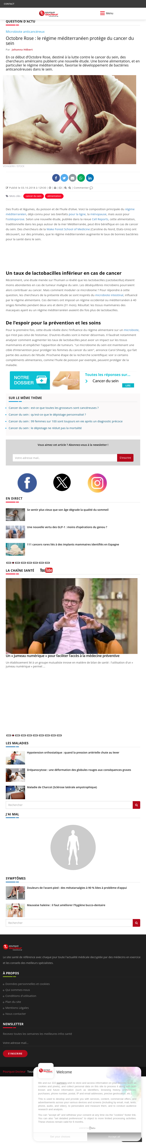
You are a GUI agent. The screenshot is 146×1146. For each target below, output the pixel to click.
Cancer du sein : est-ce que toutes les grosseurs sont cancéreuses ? (54, 408)
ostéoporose (15, 219)
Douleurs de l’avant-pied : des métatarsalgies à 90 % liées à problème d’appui (77, 888)
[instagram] (102, 483)
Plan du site (13, 1002)
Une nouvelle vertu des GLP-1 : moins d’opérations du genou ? (67, 527)
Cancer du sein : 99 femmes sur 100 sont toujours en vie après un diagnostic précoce (66, 421)
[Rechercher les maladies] (136, 805)
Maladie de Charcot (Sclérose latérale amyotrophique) (62, 787)
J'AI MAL (12, 814)
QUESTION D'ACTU (20, 21)
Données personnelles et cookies (27, 984)
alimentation (54, 196)
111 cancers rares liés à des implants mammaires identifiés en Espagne (73, 544)
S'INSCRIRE (15, 1053)
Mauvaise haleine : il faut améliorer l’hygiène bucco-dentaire (66, 905)
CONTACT (9, 3)
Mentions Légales (17, 1008)
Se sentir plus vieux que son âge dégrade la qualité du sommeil (68, 510)
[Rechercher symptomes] (136, 923)
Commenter (83, 187)
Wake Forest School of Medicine (68, 229)
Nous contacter (15, 1014)
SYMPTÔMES (16, 878)
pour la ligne (77, 214)
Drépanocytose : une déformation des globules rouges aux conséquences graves (79, 770)
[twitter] (67, 482)
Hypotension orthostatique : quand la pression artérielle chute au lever (73, 752)
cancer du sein (33, 196)
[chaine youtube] (46, 571)
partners (62, 1082)
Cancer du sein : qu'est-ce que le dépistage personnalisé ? (47, 414)
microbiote (131, 330)
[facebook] (32, 482)
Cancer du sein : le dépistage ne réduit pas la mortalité (45, 428)
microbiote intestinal (109, 295)
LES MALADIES (17, 743)
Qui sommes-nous (17, 990)
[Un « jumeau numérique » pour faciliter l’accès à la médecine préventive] (73, 616)
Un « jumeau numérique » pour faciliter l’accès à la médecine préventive (62, 655)
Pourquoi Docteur (14, 1071)
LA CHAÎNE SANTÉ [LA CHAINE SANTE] (20, 570)
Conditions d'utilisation (20, 996)
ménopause (98, 214)
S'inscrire (125, 458)
